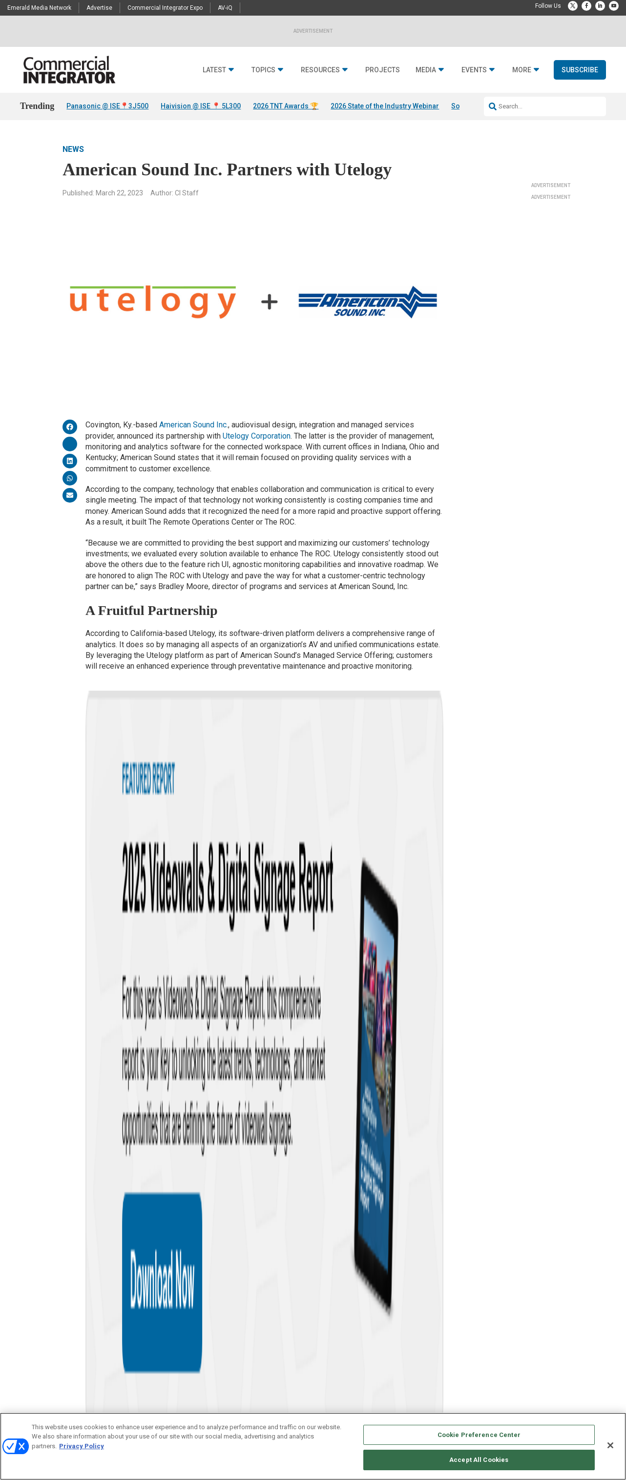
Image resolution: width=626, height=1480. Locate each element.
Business (175, 1330)
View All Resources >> (291, 1367)
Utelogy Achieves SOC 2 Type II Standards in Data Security (285, 854)
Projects (382, 70)
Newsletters (378, 1330)
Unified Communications (195, 1403)
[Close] (610, 1445)
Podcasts (75, 1342)
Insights (74, 1318)
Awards (73, 1355)
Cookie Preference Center (479, 1434)
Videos (71, 1379)
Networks (175, 1379)
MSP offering (202, 1010)
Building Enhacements (192, 1318)
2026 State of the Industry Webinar (385, 106)
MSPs (239, 1010)
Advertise (99, 8)
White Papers (280, 1318)
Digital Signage (182, 1355)
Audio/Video (178, 1306)
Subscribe (580, 70)
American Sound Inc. (193, 424)
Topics (263, 70)
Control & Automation (190, 1342)
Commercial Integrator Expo (165, 8)
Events (474, 70)
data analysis (152, 1010)
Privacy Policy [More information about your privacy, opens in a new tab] (81, 1446)
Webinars (275, 1330)
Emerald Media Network (39, 8)
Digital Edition (281, 1342)
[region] (313, 1446)
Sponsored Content (87, 1391)
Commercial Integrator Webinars (404, 1378)
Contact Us (477, 1306)
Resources (320, 70)
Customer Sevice (484, 1318)
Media (426, 70)
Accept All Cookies (478, 1459)
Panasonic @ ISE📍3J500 (107, 106)
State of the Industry (289, 1355)
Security (173, 1391)
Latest (214, 70)
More (521, 70)
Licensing (375, 1318)
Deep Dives (277, 1306)
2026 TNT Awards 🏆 (285, 106)
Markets (173, 1367)
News (73, 149)
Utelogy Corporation (257, 436)
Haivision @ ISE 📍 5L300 (201, 106)
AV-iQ (225, 8)
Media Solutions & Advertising (401, 1306)
